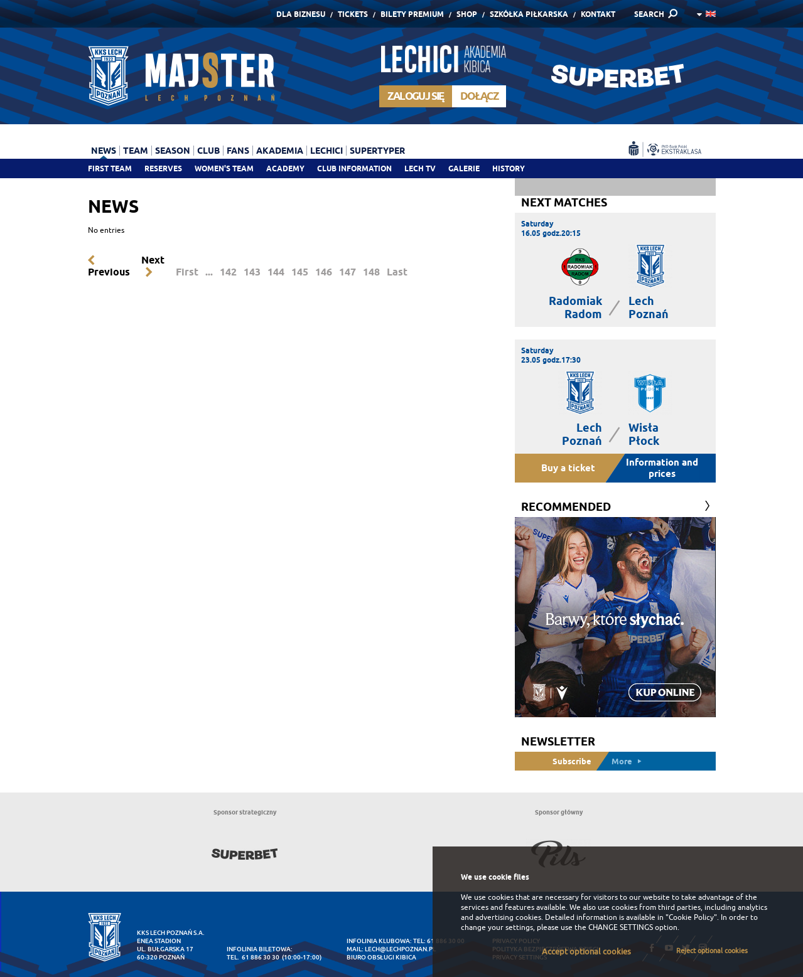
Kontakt (598, 14)
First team (110, 168)
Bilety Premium (412, 14)
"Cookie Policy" (691, 917)
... (209, 272)
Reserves (163, 168)
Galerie (464, 168)
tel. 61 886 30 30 (253, 957)
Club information (354, 168)
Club (208, 151)
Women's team (224, 168)
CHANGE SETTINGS (620, 927)
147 (347, 272)
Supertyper (377, 151)
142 (228, 272)
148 (371, 272)
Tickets (353, 14)
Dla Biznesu (300, 14)
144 (275, 272)
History (508, 168)
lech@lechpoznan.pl (400, 949)
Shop (466, 14)
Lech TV (420, 168)
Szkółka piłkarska (529, 14)
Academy (285, 168)
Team (135, 151)
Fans (238, 151)
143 (252, 272)
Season (172, 151)
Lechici (326, 151)
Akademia (279, 151)
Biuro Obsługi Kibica (381, 957)
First (187, 272)
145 (299, 272)
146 (323, 272)
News (103, 151)
